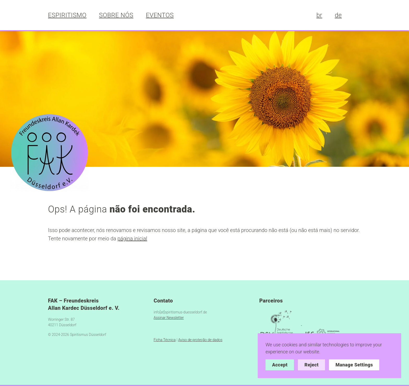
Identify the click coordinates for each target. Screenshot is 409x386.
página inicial (132, 238)
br (319, 15)
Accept (279, 364)
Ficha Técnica (165, 340)
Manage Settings (354, 364)
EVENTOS (160, 15)
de (338, 15)
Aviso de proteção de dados (200, 340)
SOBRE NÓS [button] (116, 15)
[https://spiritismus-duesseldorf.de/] (49, 152)
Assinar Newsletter (169, 318)
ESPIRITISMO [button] (67, 15)
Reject (311, 364)
